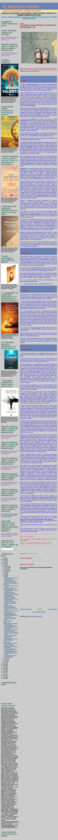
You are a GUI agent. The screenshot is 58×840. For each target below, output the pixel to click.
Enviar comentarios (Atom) (35, 616)
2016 (4, 668)
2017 (4, 667)
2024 (4, 560)
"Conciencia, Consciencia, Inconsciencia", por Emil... (10, 618)
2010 (4, 677)
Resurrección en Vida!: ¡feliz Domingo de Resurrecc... (10, 649)
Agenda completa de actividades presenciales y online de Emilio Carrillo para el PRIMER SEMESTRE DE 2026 (29, 17)
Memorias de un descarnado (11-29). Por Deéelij (11, 624)
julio (5, 572)
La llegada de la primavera (9, 645)
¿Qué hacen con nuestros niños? (11, 583)
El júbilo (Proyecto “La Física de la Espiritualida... (11, 647)
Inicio (39, 609)
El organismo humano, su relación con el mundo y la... (10, 581)
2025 (4, 559)
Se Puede (6, 619)
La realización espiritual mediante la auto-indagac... (11, 595)
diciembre (6, 566)
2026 (4, 558)
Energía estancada (8, 657)
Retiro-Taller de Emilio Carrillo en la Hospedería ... (11, 616)
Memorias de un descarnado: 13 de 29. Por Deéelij (10, 589)
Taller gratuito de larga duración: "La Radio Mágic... (11, 599)
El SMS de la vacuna (8, 605)
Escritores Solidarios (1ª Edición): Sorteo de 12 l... (11, 628)
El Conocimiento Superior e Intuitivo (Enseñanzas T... (10, 614)
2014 (4, 671)
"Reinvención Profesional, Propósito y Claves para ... (10, 597)
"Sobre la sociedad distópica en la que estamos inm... (11, 578)
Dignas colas (6, 584)
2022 (4, 563)
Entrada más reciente (25, 609)
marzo (5, 658)
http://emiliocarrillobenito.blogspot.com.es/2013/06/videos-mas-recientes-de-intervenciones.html (9, 515)
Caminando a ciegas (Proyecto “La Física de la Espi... (10, 626)
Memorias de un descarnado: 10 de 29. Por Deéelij (10, 644)
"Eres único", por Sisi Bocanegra (11, 632)
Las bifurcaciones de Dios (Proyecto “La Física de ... (10, 593)
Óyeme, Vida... (7, 642)
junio (5, 574)
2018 (4, 665)
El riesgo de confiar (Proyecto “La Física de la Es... (11, 612)
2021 (4, 565)
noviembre (6, 567)
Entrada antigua (52, 609)
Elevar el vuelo (7, 622)
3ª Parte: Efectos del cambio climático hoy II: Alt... (10, 656)
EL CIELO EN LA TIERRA (21, 7)
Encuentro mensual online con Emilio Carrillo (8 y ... (10, 639)
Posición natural (7, 637)
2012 (4, 674)
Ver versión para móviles (38, 612)
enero (5, 661)
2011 (4, 675)
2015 (4, 669)
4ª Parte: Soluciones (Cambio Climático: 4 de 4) (10, 636)
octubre (6, 568)
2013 (4, 672)
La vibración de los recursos (10, 582)
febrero (5, 660)
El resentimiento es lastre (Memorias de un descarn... (10, 607)
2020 (4, 662)
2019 (4, 664)
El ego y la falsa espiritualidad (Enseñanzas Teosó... (10, 630)
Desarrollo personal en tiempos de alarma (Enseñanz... (10, 652)
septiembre (6, 570)
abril (5, 576)
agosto (5, 571)
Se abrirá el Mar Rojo (8, 620)
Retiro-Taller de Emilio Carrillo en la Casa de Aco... (11, 591)
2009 (4, 678)
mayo (5, 575)
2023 (4, 562)
